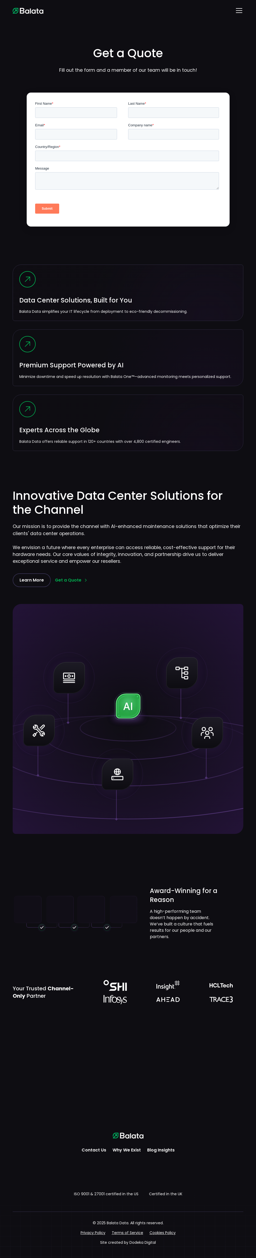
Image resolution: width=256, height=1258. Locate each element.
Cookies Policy (163, 1232)
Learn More (32, 580)
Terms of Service (127, 1232)
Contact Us (94, 1150)
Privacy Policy (93, 1232)
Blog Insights (161, 1150)
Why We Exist (127, 1150)
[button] (238, 10)
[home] (28, 10)
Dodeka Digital (142, 1242)
